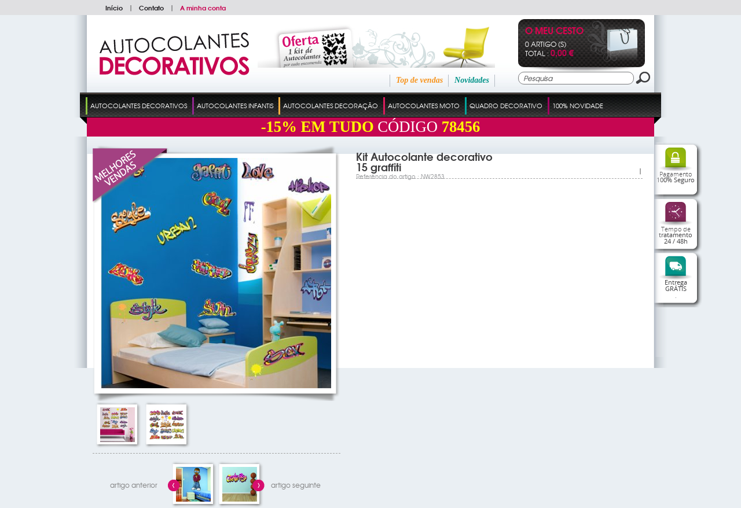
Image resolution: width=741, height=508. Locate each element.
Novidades (471, 80)
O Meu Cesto (554, 31)
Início (114, 7)
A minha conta (203, 7)
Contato (151, 7)
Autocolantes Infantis (235, 105)
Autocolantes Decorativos (138, 105)
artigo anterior (133, 485)
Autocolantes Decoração (330, 105)
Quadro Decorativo (505, 105)
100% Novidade (577, 105)
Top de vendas (419, 80)
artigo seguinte (296, 485)
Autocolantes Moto (424, 105)
